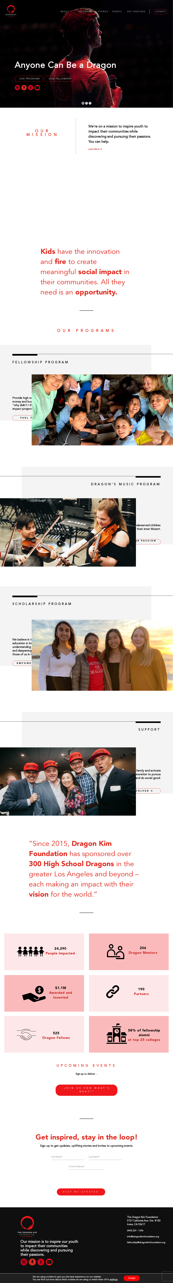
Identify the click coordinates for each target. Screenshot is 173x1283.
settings (113, 1280)
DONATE (161, 12)
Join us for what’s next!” (87, 1090)
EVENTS (117, 12)
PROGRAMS (85, 12)
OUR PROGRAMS (29, 79)
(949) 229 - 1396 (135, 1231)
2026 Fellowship (60, 79)
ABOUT (65, 12)
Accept (131, 1278)
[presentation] (86, 1180)
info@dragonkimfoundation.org (143, 1237)
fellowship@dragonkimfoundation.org (146, 1242)
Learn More (95, 149)
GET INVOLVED (136, 12)
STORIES (103, 12)
